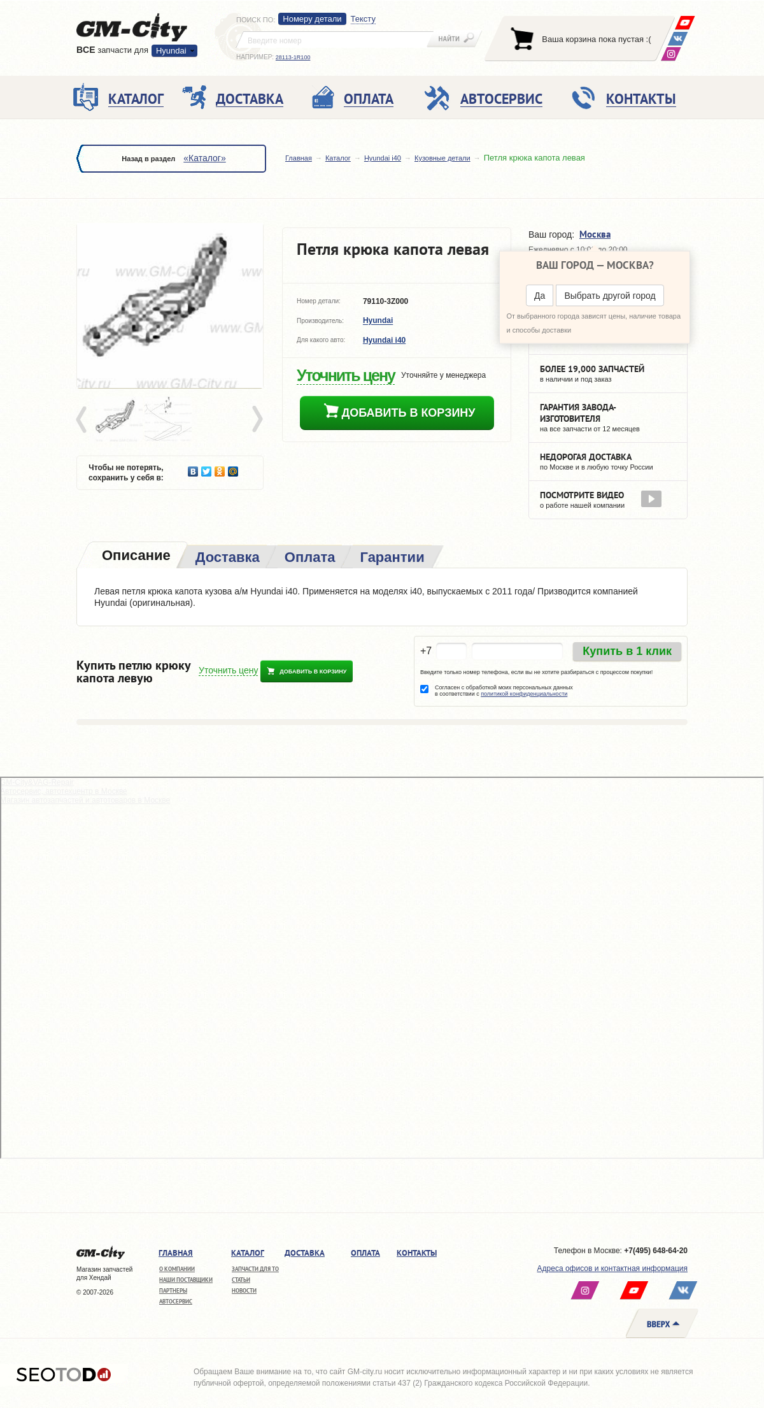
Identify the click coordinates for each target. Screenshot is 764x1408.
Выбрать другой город (609, 296)
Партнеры (173, 1290)
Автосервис (175, 1301)
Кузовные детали (442, 158)
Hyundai (171, 50)
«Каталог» (204, 158)
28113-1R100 (293, 57)
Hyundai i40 (382, 158)
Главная (298, 158)
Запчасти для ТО (255, 1268)
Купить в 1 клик (627, 651)
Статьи (241, 1279)
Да (539, 296)
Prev (83, 420)
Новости (244, 1290)
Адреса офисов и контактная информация (612, 1268)
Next (256, 420)
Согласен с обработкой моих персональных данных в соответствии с (504, 690)
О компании (177, 1268)
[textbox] (334, 39)
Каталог (338, 158)
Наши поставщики (186, 1279)
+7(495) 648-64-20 (656, 1250)
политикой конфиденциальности (524, 694)
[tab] (135, 556)
